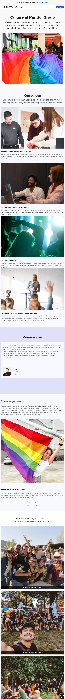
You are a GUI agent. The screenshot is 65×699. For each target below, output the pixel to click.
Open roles (60, 7)
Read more (45, 2)
